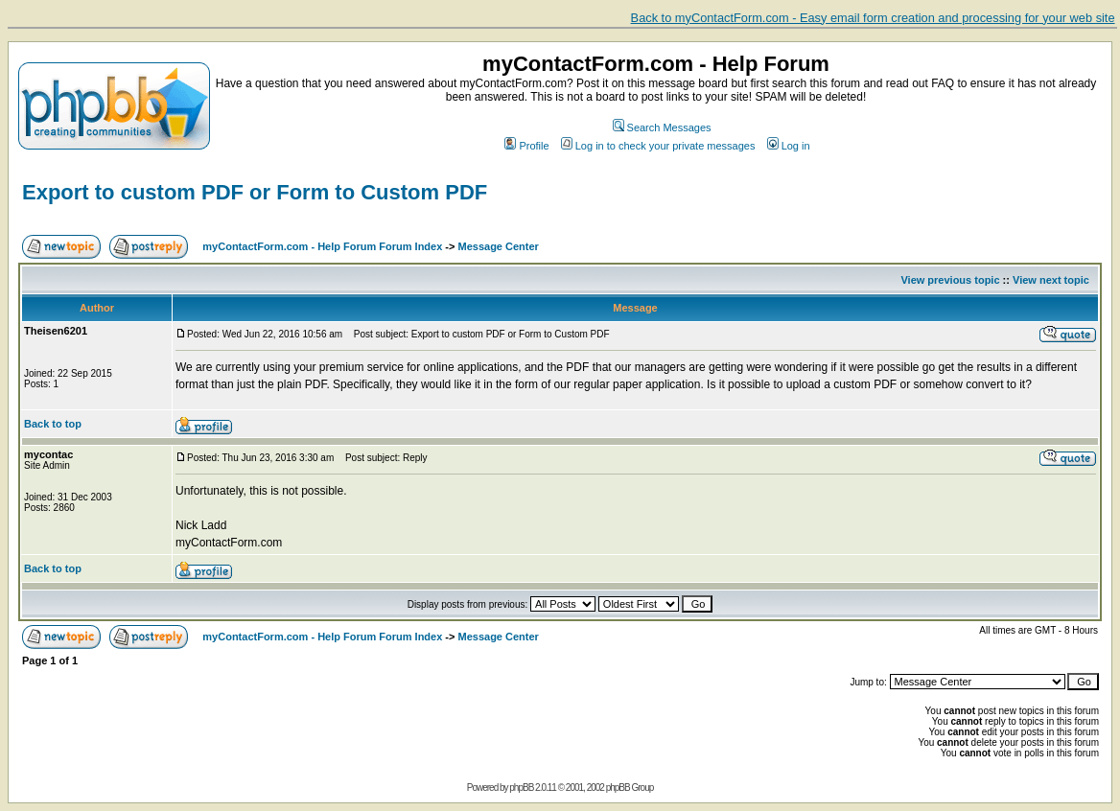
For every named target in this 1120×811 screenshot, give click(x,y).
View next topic (1051, 280)
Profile (526, 145)
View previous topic (949, 280)
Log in (788, 145)
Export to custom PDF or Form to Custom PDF (254, 192)
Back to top (53, 423)
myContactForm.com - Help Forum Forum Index (322, 246)
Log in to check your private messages (658, 145)
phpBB (521, 787)
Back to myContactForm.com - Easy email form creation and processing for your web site (873, 18)
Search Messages (662, 127)
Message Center (498, 246)
